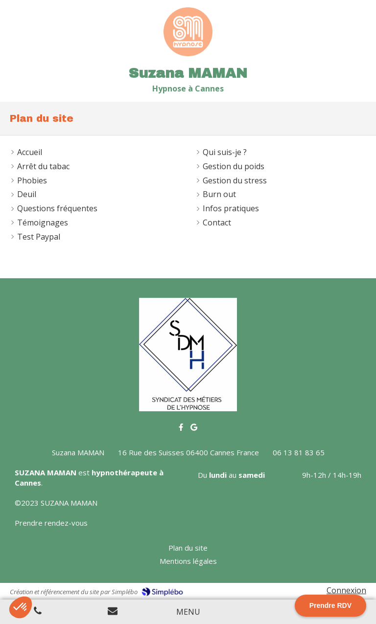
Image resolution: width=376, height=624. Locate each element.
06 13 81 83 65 (299, 452)
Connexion (346, 590)
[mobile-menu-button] (188, 612)
